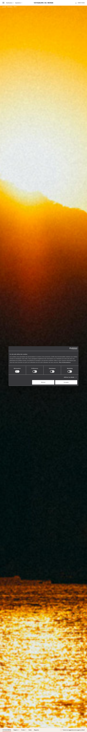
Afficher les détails (69, 377)
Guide (30, 730)
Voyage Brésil (6, 730)
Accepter (66, 382)
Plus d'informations (65, 362)
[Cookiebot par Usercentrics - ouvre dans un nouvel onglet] (70, 348)
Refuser (43, 382)
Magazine (36, 730)
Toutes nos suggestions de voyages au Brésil (72, 730)
